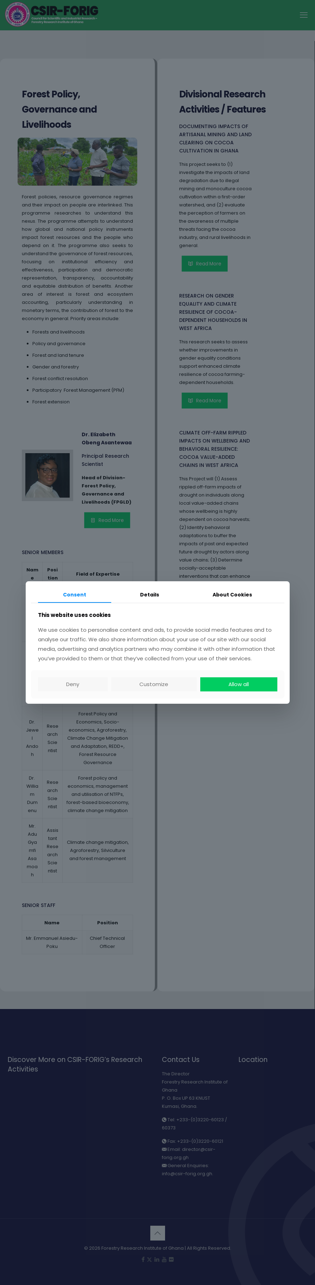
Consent (74, 594)
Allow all (238, 684)
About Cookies (232, 594)
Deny (72, 684)
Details (149, 594)
